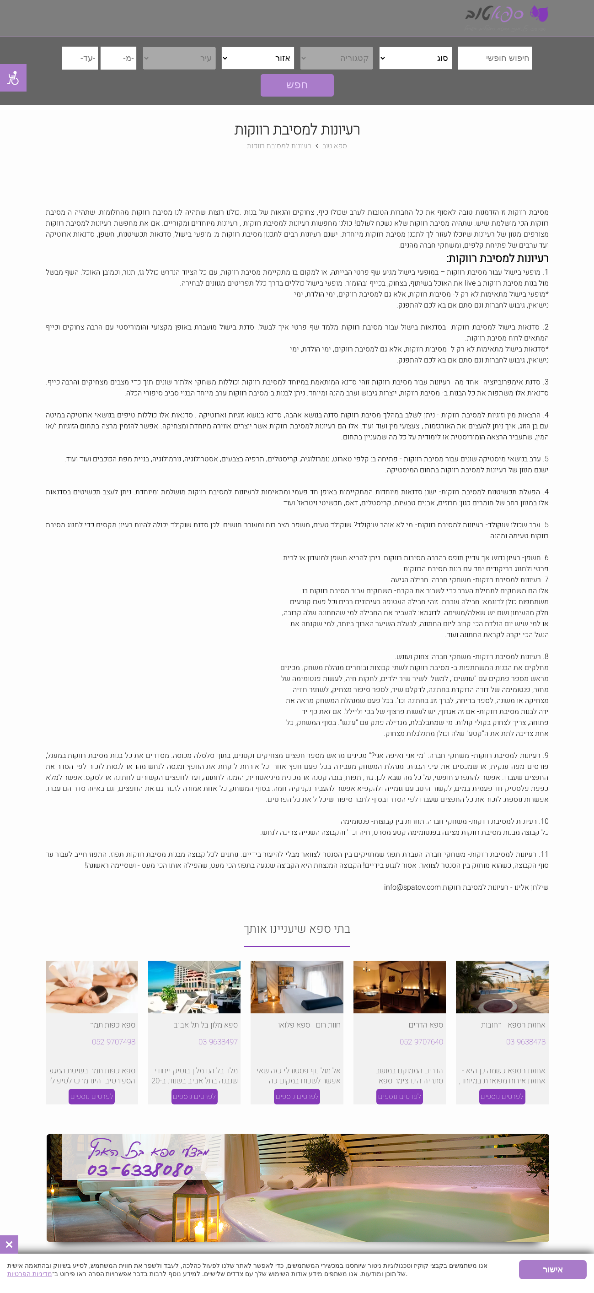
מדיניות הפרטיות (29, 1273)
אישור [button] (553, 1269)
